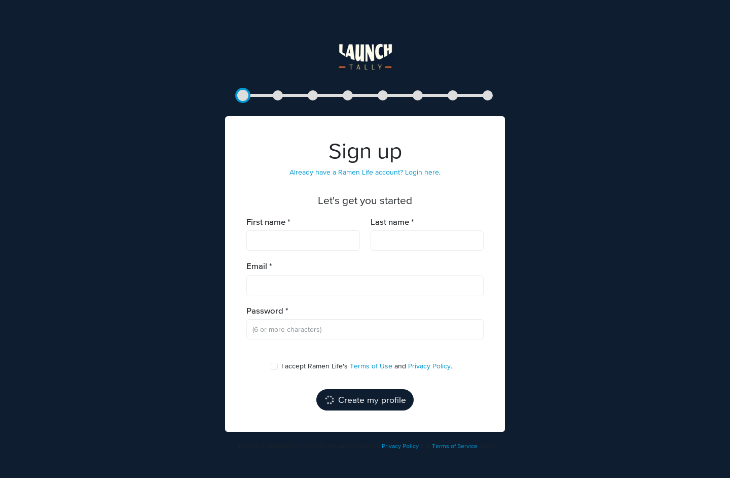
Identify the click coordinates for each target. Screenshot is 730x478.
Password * (267, 311)
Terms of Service (455, 446)
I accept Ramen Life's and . (363, 365)
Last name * (392, 222)
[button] (242, 95)
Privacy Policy (429, 366)
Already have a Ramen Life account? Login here (364, 172)
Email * (259, 266)
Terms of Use (371, 366)
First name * (268, 222)
